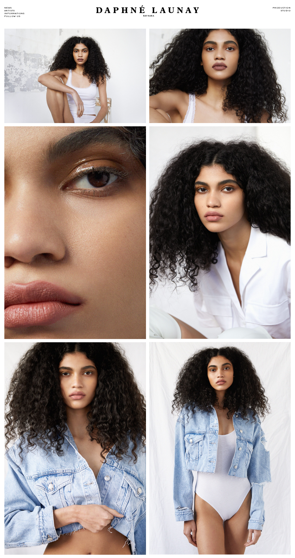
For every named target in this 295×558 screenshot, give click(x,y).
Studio (286, 10)
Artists (9, 10)
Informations (14, 13)
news (8, 7)
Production (282, 7)
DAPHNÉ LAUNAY (149, 11)
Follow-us (12, 16)
